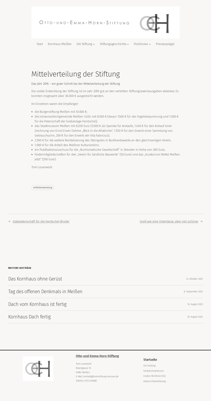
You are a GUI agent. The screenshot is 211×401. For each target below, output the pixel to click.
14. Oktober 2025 (194, 279)
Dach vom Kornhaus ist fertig (37, 304)
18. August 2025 (195, 304)
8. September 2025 (193, 291)
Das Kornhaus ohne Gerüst (35, 279)
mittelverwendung (42, 187)
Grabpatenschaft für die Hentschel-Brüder (41, 221)
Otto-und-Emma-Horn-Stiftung (97, 356)
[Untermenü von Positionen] (150, 44)
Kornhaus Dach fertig (29, 317)
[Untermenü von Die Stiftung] (94, 44)
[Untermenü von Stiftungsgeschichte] (128, 44)
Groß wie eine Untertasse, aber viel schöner (169, 221)
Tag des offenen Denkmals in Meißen (45, 291)
